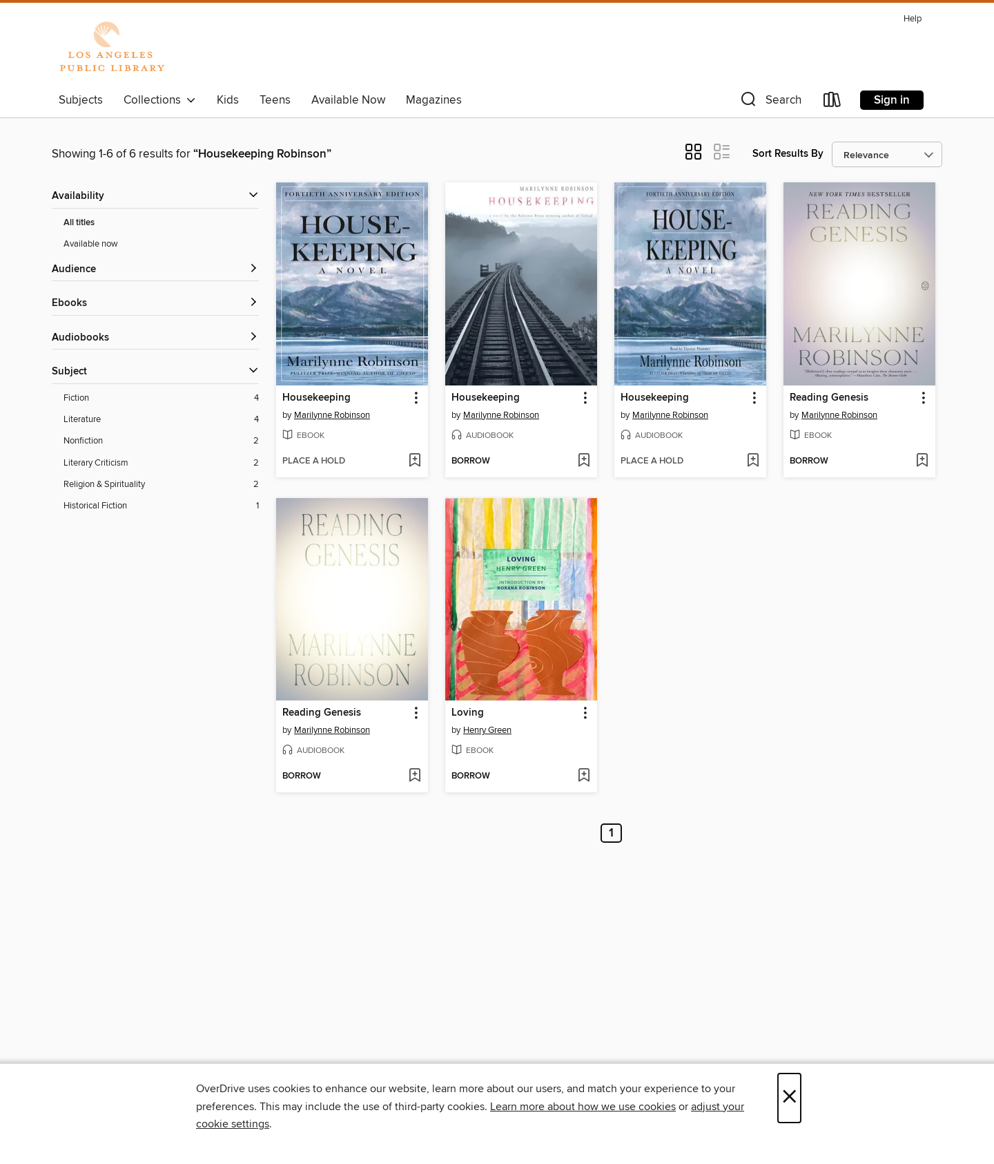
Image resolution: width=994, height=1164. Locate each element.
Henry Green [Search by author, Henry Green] (487, 730)
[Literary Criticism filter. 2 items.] (161, 463)
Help (913, 19)
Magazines (434, 100)
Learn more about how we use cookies (583, 1107)
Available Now (348, 100)
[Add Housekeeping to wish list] (414, 461)
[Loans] (832, 102)
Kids (228, 100)
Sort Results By (788, 153)
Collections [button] (160, 100)
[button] (770, 102)
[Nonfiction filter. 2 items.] (161, 441)
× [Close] (789, 1098)
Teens (275, 100)
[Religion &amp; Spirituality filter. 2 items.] (161, 484)
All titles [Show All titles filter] (79, 223)
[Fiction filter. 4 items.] (161, 398)
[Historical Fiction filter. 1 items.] (161, 506)
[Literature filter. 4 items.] (161, 419)
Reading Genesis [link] (829, 398)
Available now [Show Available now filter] (91, 243)
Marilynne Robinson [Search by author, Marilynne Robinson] (332, 415)
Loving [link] (467, 713)
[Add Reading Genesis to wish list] (921, 461)
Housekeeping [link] (316, 398)
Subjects (81, 100)
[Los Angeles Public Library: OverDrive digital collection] (111, 47)
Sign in (892, 100)
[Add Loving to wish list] (583, 776)
